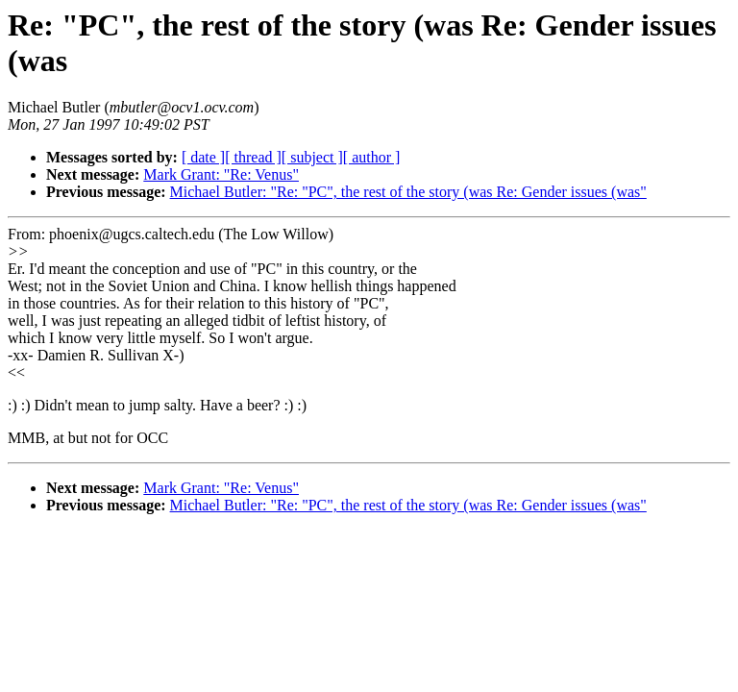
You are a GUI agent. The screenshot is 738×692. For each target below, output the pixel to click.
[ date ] (203, 157)
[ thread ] (253, 157)
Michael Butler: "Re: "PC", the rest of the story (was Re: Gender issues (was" (408, 192)
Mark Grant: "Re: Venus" (221, 174)
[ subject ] (312, 157)
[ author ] (372, 157)
